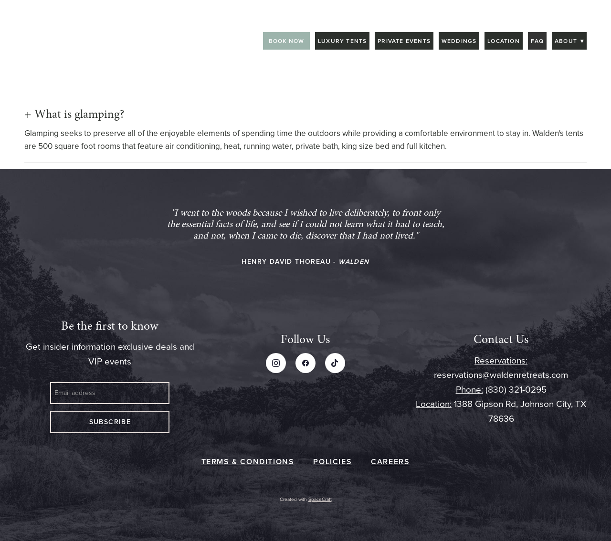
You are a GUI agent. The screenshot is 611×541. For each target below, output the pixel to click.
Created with (306, 499)
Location (503, 41)
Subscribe (110, 422)
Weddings (459, 41)
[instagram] (276, 363)
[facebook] (305, 363)
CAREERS (390, 461)
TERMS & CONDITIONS (248, 461)
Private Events (404, 41)
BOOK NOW (287, 41)
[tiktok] (335, 363)
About (569, 41)
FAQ (537, 41)
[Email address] (109, 393)
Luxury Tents (342, 41)
